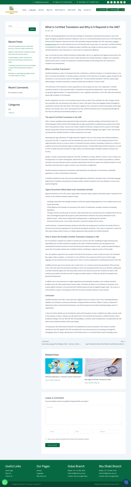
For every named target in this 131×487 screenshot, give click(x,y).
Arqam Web (114, 484)
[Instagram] (111, 2)
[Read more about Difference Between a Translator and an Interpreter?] (63, 366)
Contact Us (87, 9)
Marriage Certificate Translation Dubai (99, 379)
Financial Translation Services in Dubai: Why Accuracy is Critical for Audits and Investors (21, 47)
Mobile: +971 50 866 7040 (107, 470)
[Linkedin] (118, 2)
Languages (32, 9)
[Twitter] (115, 2)
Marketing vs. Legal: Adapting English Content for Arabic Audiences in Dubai (20, 74)
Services (41, 9)
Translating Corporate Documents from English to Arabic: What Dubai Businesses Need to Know (21, 67)
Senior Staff (71, 9)
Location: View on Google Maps (77, 476)
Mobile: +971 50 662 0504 (76, 470)
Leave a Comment (50, 383)
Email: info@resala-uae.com (76, 473)
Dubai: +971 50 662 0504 (63, 2)
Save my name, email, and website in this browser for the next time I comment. (68, 439)
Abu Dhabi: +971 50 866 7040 (88, 2)
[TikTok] (121, 2)
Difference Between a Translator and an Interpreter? (60, 378)
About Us (49, 9)
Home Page (9, 470)
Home (24, 9)
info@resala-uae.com (42, 2)
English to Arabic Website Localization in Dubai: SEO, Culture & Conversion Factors (21, 53)
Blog (79, 9)
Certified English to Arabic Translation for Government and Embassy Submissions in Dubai (21, 59)
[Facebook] (108, 2)
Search (10, 26)
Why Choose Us (60, 9)
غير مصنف (11, 112)
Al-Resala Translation (34, 484)
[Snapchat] (124, 2)
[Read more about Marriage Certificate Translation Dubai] (103, 367)
